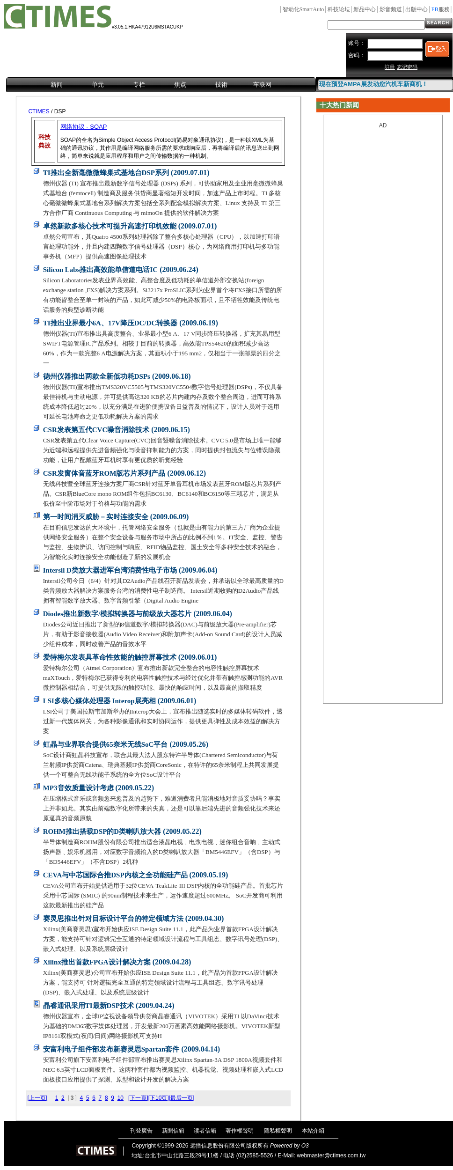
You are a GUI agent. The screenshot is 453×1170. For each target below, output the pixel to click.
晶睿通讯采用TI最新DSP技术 (88, 1005)
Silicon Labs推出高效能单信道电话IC (100, 269)
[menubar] (161, 85)
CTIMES (38, 111)
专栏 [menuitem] (139, 84)
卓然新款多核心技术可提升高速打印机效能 (109, 226)
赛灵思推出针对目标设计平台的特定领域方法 (113, 918)
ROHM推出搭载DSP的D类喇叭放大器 (102, 831)
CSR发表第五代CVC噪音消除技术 (96, 430)
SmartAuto (303, 9)
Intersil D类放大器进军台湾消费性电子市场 (110, 570)
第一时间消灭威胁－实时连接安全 (95, 517)
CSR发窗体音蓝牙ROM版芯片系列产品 (104, 473)
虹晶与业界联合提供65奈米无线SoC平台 (105, 744)
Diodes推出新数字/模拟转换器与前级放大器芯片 (117, 614)
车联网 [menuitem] (262, 84)
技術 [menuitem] (221, 84)
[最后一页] (182, 1098)
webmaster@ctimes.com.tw (331, 1155)
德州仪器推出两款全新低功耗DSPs (96, 376)
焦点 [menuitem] (180, 84)
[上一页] (37, 1098)
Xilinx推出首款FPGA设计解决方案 (97, 962)
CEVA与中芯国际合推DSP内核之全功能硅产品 (115, 875)
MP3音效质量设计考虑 (78, 788)
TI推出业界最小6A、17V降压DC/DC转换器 (110, 323)
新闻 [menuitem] (57, 84)
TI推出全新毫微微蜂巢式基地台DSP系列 (106, 173)
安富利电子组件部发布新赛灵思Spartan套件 (111, 1049)
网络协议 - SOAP (83, 126)
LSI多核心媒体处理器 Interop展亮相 (99, 701)
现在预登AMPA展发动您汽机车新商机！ (373, 84)
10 (120, 1098)
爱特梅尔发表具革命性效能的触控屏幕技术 (109, 657)
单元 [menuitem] (98, 84)
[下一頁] (138, 1098)
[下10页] (158, 1098)
